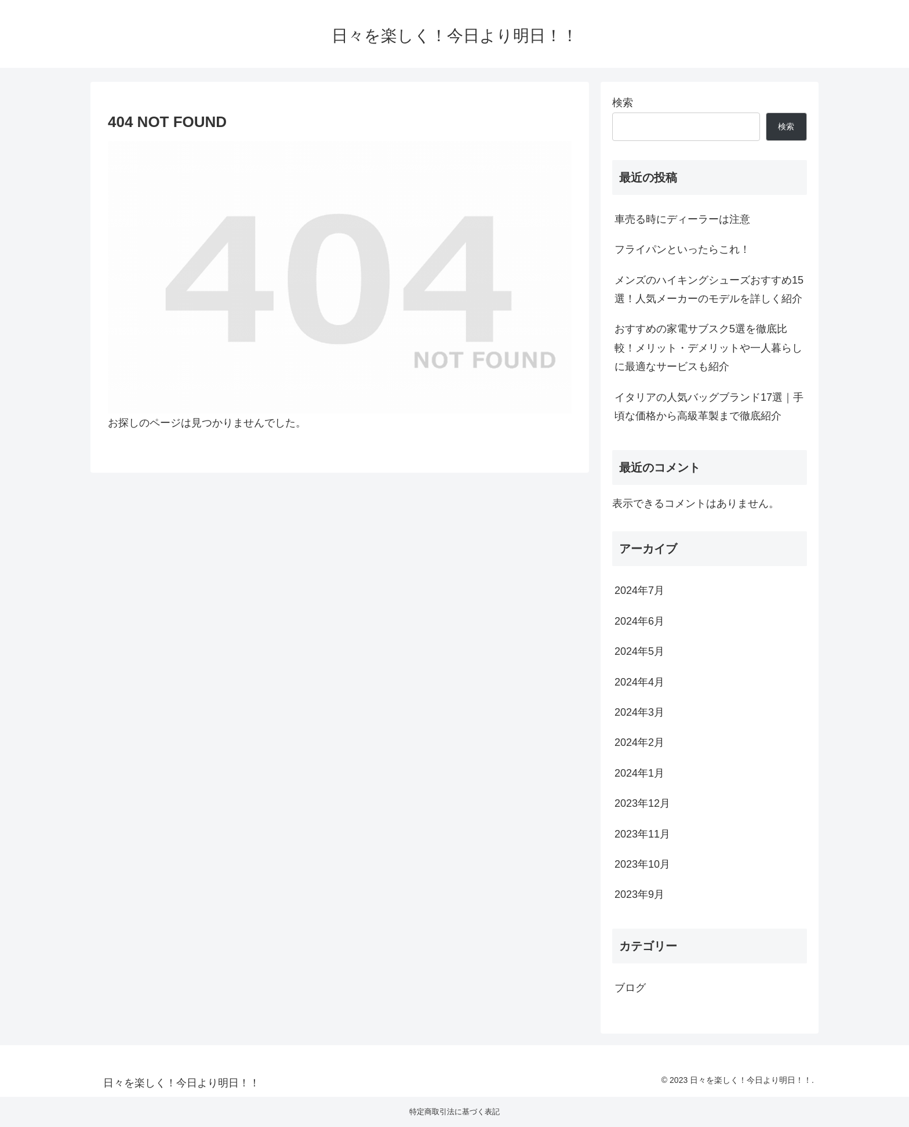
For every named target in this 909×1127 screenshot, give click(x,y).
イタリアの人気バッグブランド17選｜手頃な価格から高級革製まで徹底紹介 (709, 407)
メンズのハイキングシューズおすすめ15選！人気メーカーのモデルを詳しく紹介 (709, 289)
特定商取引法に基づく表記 (454, 1111)
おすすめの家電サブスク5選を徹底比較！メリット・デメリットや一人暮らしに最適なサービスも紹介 (708, 347)
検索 (622, 102)
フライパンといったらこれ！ (682, 249)
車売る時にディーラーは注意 (682, 219)
